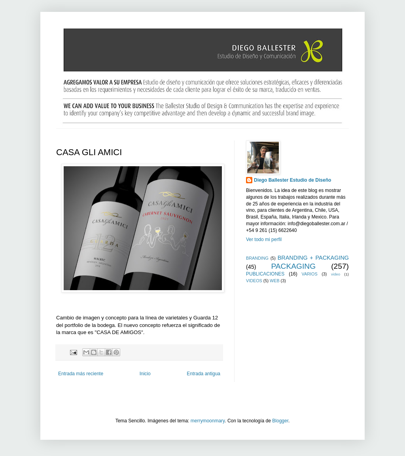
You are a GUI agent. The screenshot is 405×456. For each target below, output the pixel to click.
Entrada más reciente (80, 373)
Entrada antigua (203, 373)
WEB (275, 280)
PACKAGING (293, 266)
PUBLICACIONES (265, 274)
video (335, 274)
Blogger (280, 421)
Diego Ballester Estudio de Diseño (292, 180)
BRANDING (257, 258)
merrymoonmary (208, 421)
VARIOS (310, 274)
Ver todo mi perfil (264, 239)
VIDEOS (254, 280)
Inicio (145, 373)
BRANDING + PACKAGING (313, 258)
